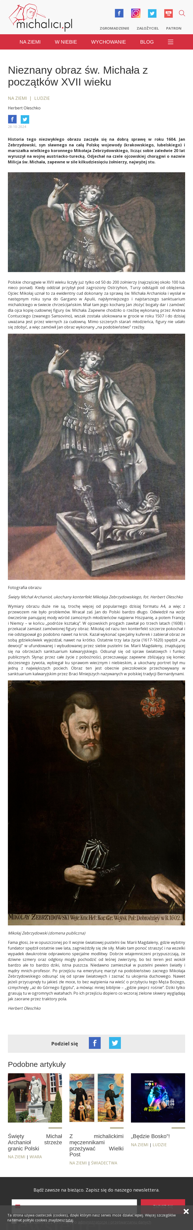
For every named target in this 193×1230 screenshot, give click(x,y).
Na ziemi (30, 42)
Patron (173, 28)
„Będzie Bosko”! (150, 1136)
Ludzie (160, 1144)
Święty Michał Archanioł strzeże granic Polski (35, 1142)
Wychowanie (108, 42)
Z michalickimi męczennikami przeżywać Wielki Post (96, 1145)
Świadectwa (104, 1163)
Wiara (36, 1157)
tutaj (69, 1220)
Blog (147, 42)
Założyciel (148, 28)
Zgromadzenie (114, 28)
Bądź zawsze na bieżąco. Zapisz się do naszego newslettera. (96, 1190)
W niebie (66, 42)
